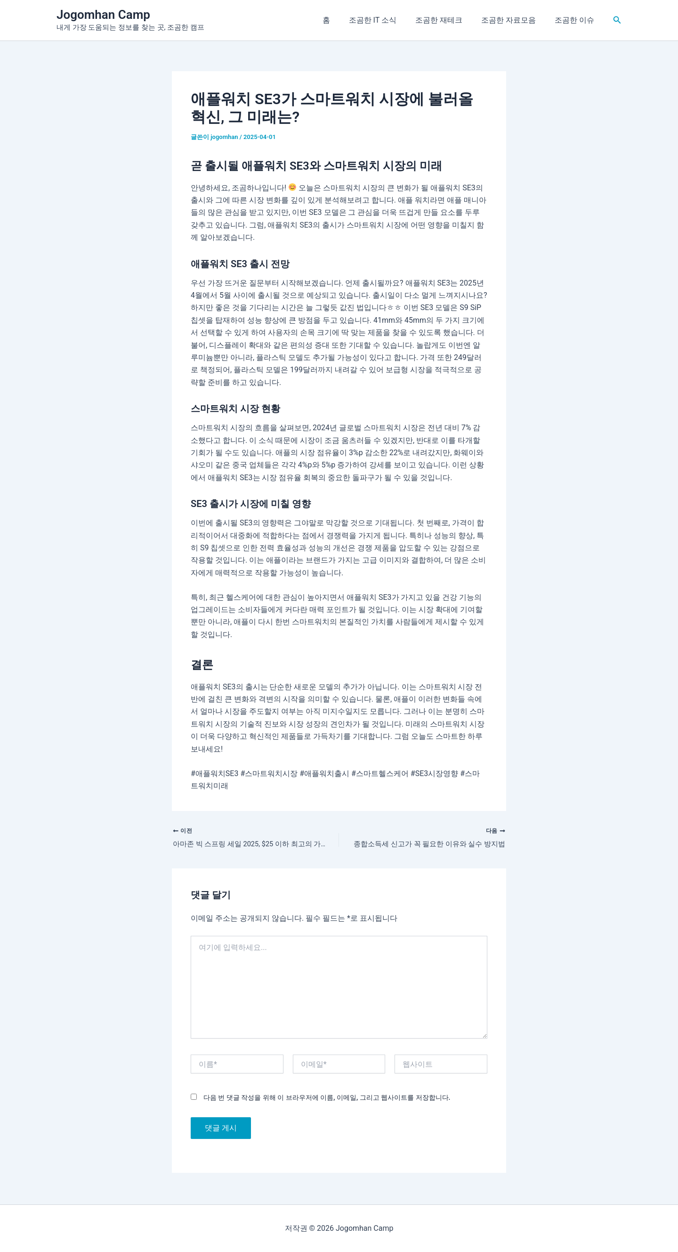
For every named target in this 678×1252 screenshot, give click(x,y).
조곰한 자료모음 (514, 20)
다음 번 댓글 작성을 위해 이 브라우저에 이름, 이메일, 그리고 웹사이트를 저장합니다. (326, 1099)
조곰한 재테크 (448, 20)
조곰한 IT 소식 (386, 20)
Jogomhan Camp (103, 15)
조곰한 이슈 (576, 20)
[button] (617, 20)
